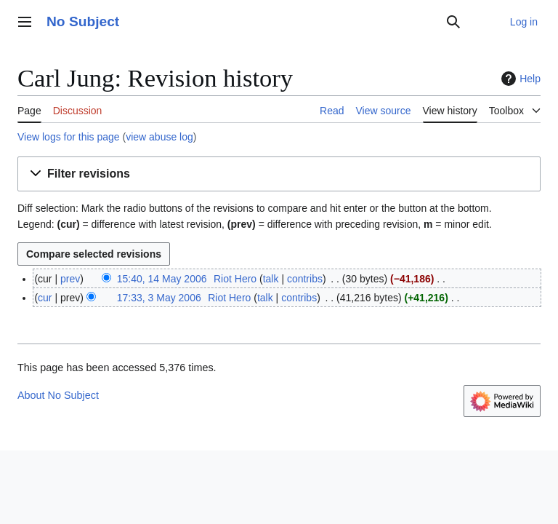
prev (70, 279)
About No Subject (58, 395)
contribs (305, 279)
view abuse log (159, 137)
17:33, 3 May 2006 (159, 297)
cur (45, 297)
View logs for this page (68, 137)
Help (519, 78)
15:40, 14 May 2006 (162, 279)
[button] (279, 174)
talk (271, 279)
